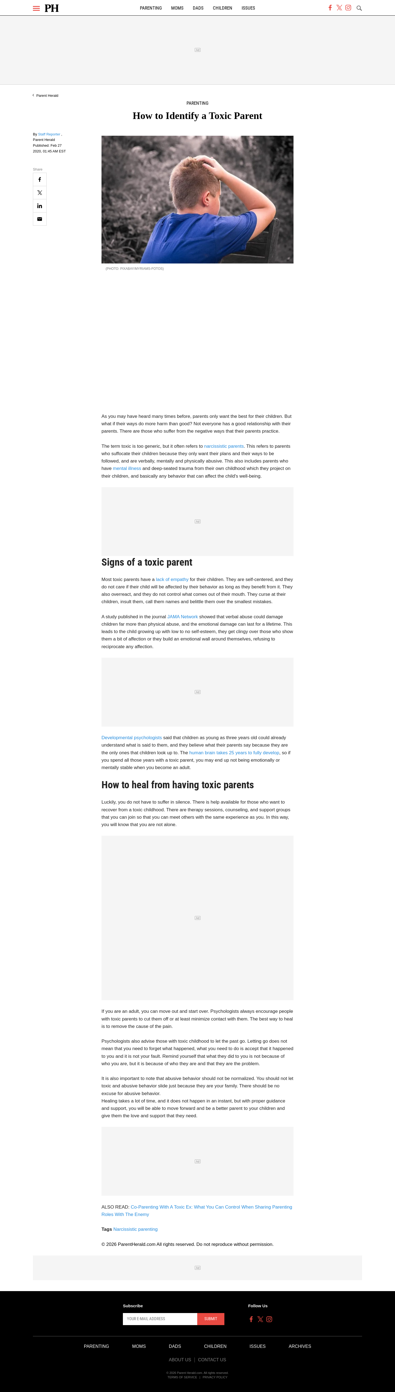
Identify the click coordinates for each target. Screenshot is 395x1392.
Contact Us (212, 1359)
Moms (177, 8)
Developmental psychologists (132, 737)
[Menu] (36, 8)
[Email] (40, 219)
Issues (248, 8)
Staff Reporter (49, 134)
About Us (180, 1359)
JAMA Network (183, 616)
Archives (300, 1346)
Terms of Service (182, 1377)
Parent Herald (47, 95)
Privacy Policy (215, 1377)
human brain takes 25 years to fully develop (234, 752)
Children (222, 8)
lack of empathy (173, 579)
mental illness (127, 468)
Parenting (151, 8)
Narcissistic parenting (135, 1229)
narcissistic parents (224, 446)
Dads (198, 8)
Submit (210, 1318)
